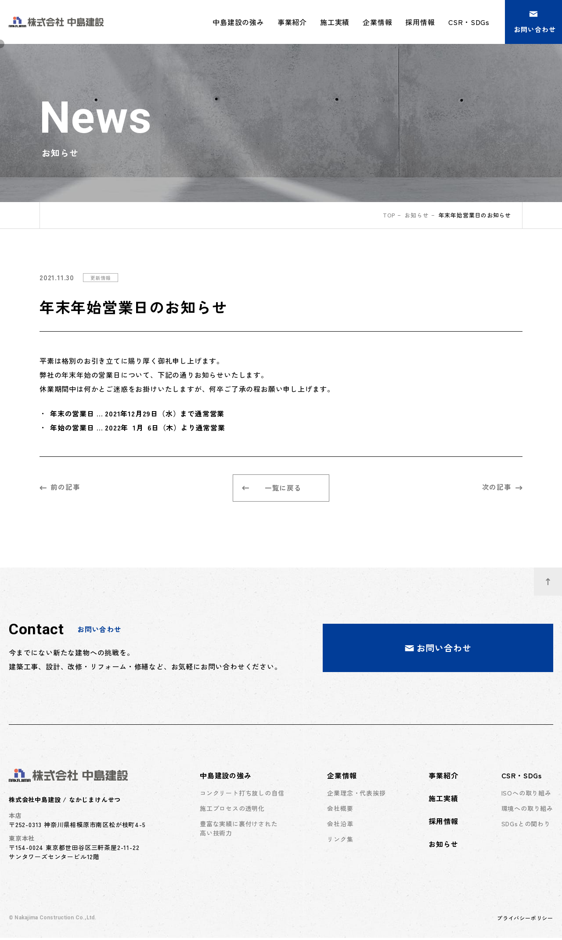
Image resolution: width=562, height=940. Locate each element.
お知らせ (417, 215)
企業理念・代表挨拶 (356, 794)
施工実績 (334, 22)
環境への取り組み (527, 810)
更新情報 (101, 277)
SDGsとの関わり (526, 825)
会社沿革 (340, 825)
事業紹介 (292, 22)
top (388, 215)
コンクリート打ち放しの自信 (242, 794)
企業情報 (342, 777)
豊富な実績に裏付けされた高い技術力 (239, 830)
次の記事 (502, 487)
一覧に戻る (272, 489)
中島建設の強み (226, 777)
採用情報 (420, 22)
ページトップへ (554, 578)
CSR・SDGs (521, 777)
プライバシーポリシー (525, 920)
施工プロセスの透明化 (232, 810)
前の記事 (60, 487)
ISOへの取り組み (526, 794)
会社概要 (340, 810)
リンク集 (340, 840)
